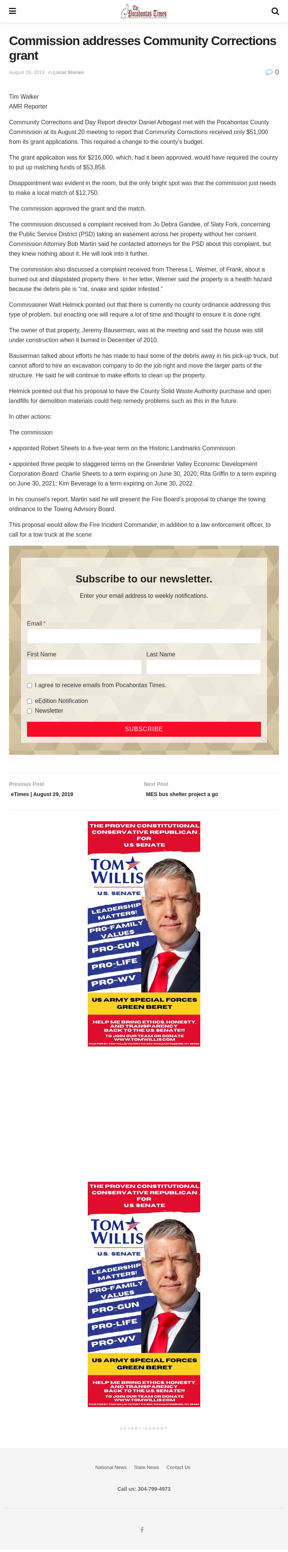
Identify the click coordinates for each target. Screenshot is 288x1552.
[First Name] (84, 666)
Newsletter (49, 710)
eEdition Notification (61, 701)
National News (111, 1469)
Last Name (160, 654)
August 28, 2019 (27, 72)
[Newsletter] (29, 711)
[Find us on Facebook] (142, 1532)
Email (34, 623)
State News (146, 1469)
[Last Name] (203, 666)
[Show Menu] (12, 11)
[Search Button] (275, 11)
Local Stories (68, 72)
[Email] (144, 636)
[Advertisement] (144, 1116)
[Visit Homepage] (143, 11)
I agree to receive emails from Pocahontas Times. (100, 685)
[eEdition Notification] (29, 701)
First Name (41, 654)
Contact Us (178, 1469)
